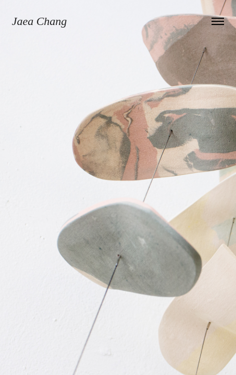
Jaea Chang (39, 21)
